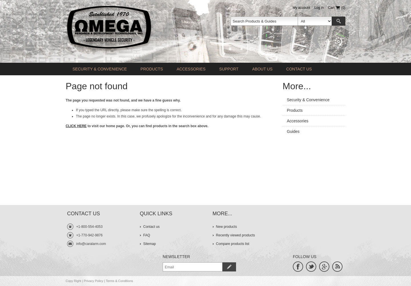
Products (151, 69)
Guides (293, 131)
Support (228, 69)
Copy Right (73, 281)
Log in (319, 8)
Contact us (299, 69)
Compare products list (232, 244)
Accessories (191, 69)
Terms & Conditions (119, 281)
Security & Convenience (99, 69)
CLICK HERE (76, 126)
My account (301, 8)
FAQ (146, 235)
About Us (262, 69)
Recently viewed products (235, 235)
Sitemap (149, 244)
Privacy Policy (93, 281)
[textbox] (264, 21)
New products (226, 227)
